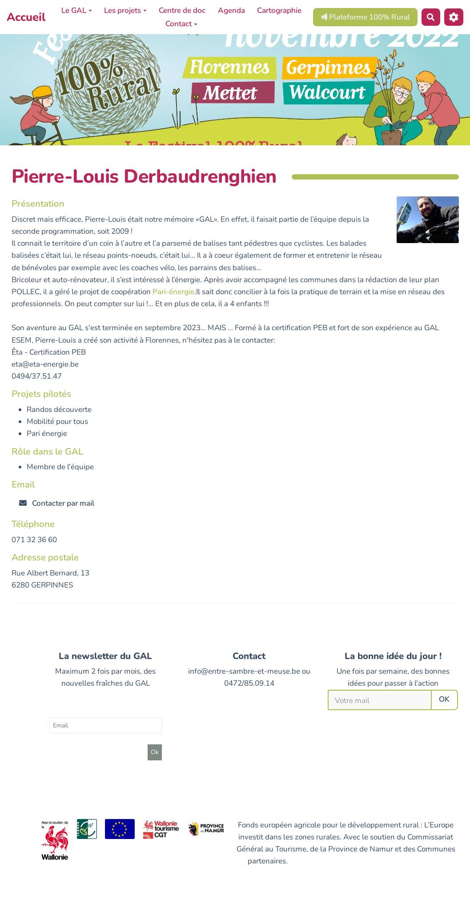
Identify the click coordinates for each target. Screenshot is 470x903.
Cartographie (279, 10)
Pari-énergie (173, 292)
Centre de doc (182, 10)
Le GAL (76, 10)
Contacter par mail (57, 503)
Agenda (231, 10)
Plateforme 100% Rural (365, 17)
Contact (181, 24)
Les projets (125, 10)
